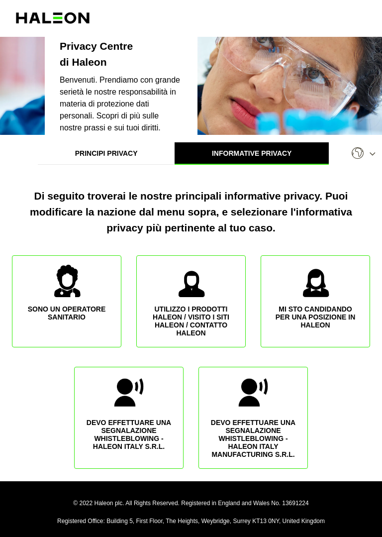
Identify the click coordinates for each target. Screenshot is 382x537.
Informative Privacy (252, 153)
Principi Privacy (106, 153)
